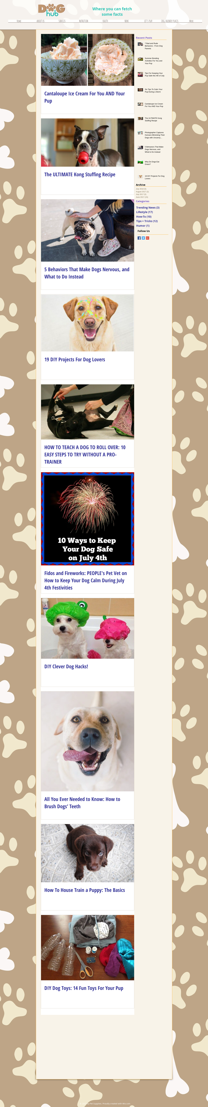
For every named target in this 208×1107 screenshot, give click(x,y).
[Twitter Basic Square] (143, 238)
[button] (62, 22)
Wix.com (126, 1103)
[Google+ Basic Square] (147, 238)
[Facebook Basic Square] (139, 238)
